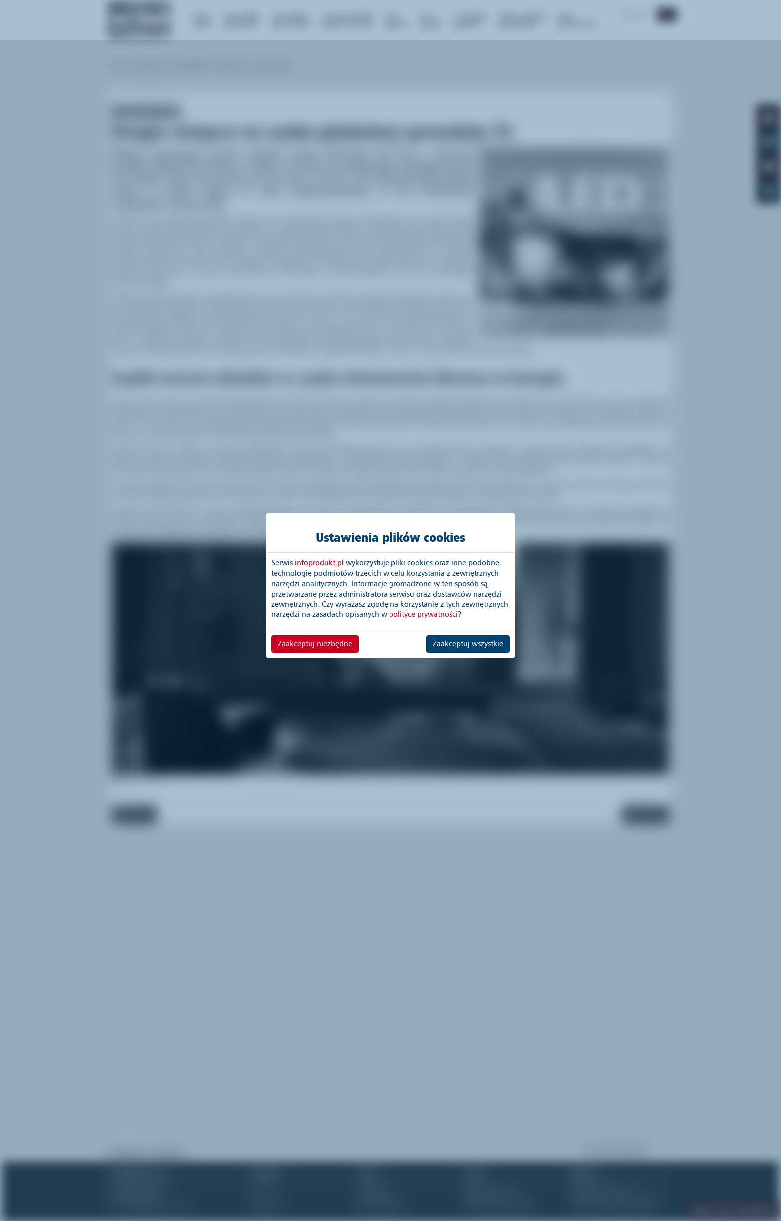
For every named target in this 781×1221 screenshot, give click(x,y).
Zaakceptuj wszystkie (468, 643)
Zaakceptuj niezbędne (315, 643)
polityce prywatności (423, 614)
